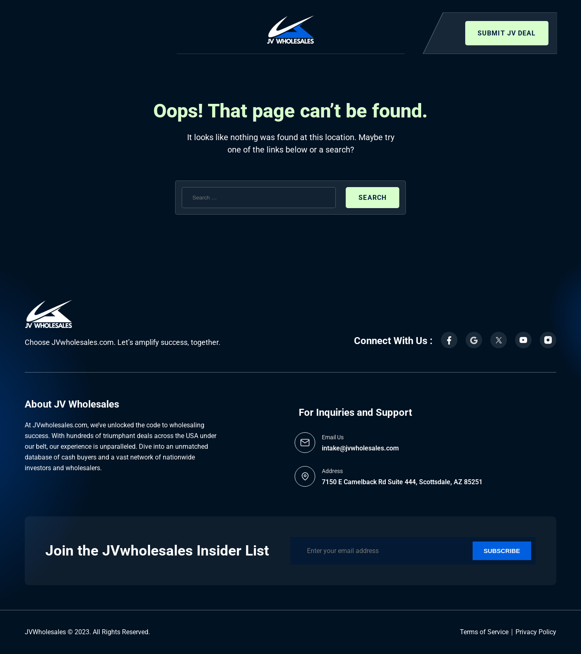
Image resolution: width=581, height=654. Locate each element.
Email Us (333, 437)
